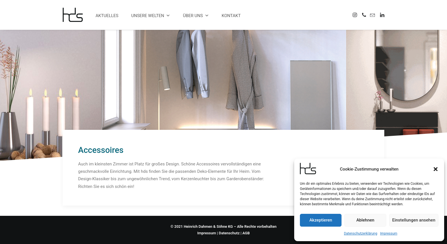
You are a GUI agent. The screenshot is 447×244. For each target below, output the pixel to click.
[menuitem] (355, 15)
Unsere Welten (150, 15)
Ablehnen (365, 220)
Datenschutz (229, 233)
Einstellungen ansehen (413, 220)
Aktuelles (107, 15)
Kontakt (231, 15)
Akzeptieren (320, 220)
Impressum (388, 233)
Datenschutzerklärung (360, 233)
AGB (246, 233)
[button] (435, 169)
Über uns (196, 15)
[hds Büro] (75, 15)
